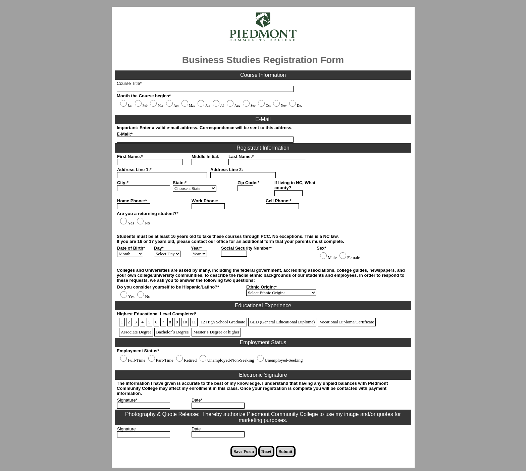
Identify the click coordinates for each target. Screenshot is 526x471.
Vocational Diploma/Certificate (346, 321)
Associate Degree (136, 331)
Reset (266, 451)
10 (185, 321)
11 (194, 321)
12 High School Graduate (223, 321)
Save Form (243, 451)
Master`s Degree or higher (216, 331)
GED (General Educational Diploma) (282, 321)
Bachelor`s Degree (172, 331)
